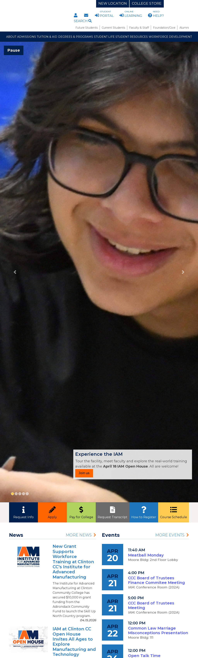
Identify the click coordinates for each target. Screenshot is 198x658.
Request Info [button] (23, 511)
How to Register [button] (143, 511)
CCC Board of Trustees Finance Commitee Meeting (156, 580)
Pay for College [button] (81, 511)
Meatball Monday (146, 555)
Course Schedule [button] (173, 511)
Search (83, 21)
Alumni (184, 27)
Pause (13, 50)
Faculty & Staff (139, 27)
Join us (84, 473)
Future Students (86, 27)
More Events (169, 535)
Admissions (26, 36)
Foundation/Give (164, 27)
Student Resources (131, 36)
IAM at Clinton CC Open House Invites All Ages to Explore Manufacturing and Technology (74, 641)
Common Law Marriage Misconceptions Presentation (158, 630)
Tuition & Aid (47, 36)
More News (79, 535)
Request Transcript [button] (112, 511)
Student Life (104, 36)
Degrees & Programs (75, 36)
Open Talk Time (144, 655)
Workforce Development (170, 36)
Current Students (113, 27)
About (11, 36)
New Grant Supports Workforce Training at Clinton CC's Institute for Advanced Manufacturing (73, 561)
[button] (15, 272)
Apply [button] (52, 511)
